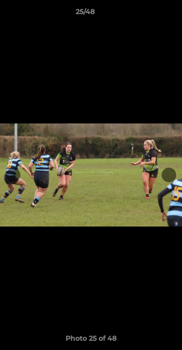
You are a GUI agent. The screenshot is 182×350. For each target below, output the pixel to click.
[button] (147, 14)
